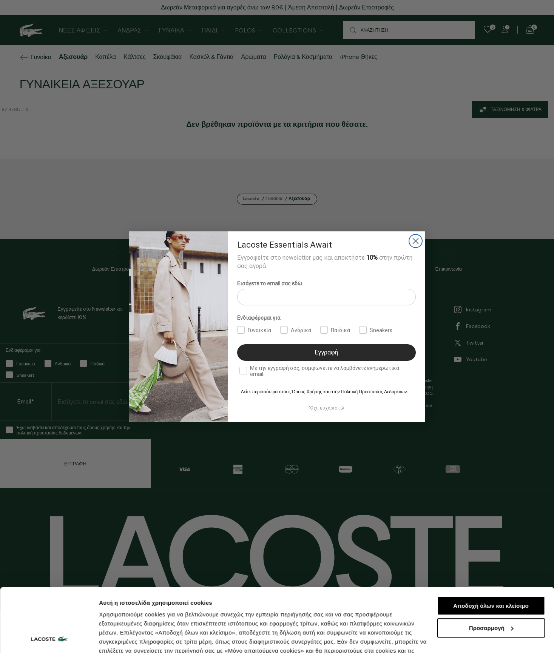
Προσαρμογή (491, 568)
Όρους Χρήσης (307, 391)
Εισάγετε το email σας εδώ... (271, 283)
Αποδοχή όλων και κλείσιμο (490, 546)
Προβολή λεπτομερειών (131, 638)
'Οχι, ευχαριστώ (326, 408)
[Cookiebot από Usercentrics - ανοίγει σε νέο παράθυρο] (49, 638)
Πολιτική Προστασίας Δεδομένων (374, 391)
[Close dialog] (415, 241)
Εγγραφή (326, 352)
